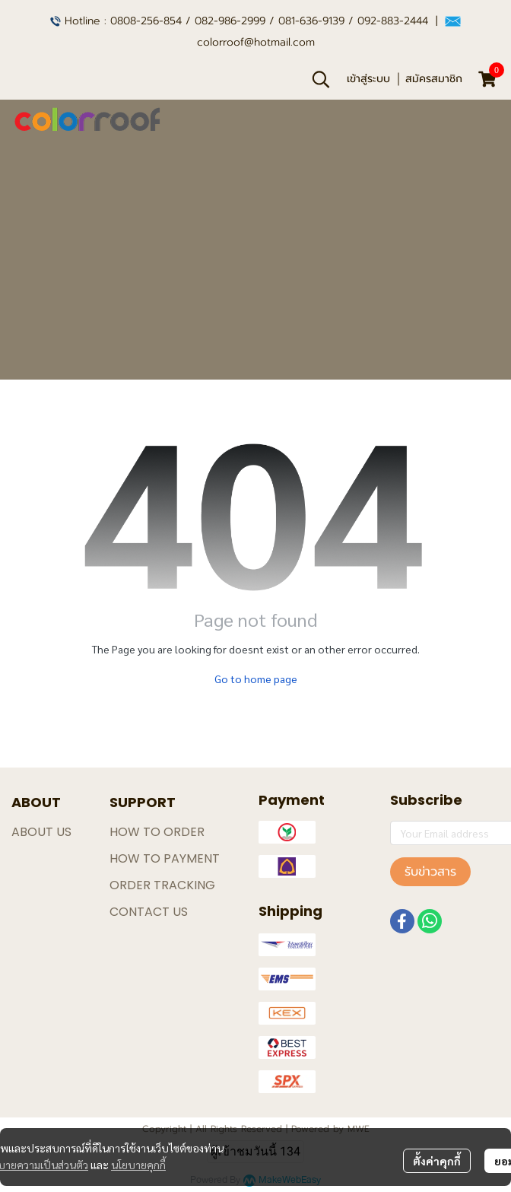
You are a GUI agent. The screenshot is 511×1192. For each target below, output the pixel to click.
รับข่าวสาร (430, 872)
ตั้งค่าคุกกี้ (437, 1161)
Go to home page (255, 678)
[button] (321, 79)
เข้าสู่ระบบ (368, 79)
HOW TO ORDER (157, 832)
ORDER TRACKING (162, 885)
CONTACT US (149, 911)
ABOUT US (41, 832)
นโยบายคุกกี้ (138, 1164)
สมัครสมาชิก (433, 79)
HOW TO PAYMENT (165, 858)
